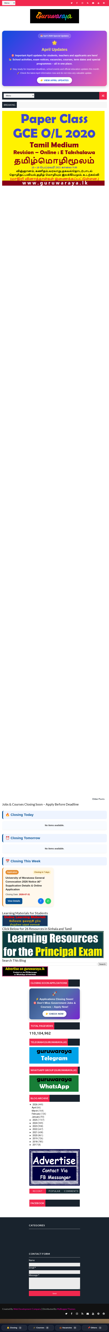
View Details (14, 901)
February (36, 1114)
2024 (35, 1123)
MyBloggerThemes (66, 1309)
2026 (35, 1104)
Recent (37, 1191)
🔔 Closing (14, 1328)
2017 (35, 1144)
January (36, 1117)
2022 (35, 1129)
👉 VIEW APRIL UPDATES (54, 80)
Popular (54, 1191)
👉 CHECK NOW (54, 1013)
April (34, 1107)
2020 (35, 1135)
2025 (35, 1120)
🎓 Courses (41, 1328)
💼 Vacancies (67, 1328)
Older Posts (98, 799)
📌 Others (95, 1328)
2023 (35, 1126)
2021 (35, 1132)
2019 (35, 1138)
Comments (71, 1191)
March (35, 1111)
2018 (35, 1141)
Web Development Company (27, 1309)
